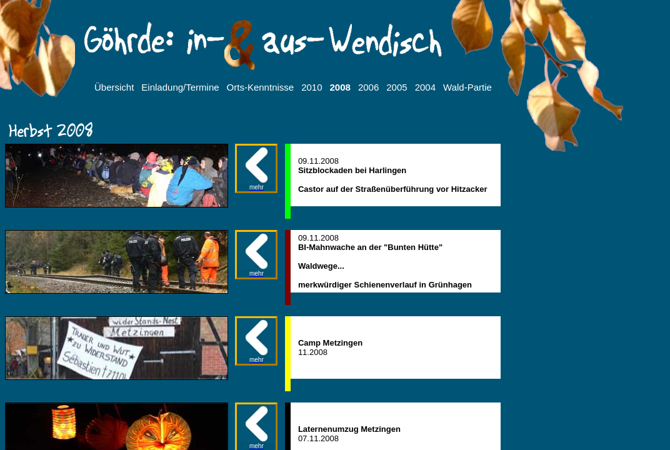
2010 (311, 87)
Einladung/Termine (180, 87)
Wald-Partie (467, 87)
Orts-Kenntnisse (260, 87)
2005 (396, 87)
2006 (368, 87)
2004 (425, 87)
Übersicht (114, 87)
